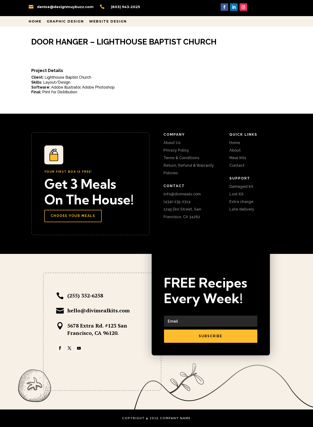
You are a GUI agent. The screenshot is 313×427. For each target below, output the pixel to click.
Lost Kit (236, 194)
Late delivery (241, 209)
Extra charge (241, 201)
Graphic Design (65, 21)
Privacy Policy (176, 150)
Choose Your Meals (73, 216)
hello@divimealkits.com (98, 310)
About (235, 150)
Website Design (108, 21)
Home (35, 21)
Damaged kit (241, 186)
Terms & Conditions (181, 158)
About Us (172, 142)
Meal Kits (237, 158)
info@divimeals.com (182, 194)
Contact (237, 165)
